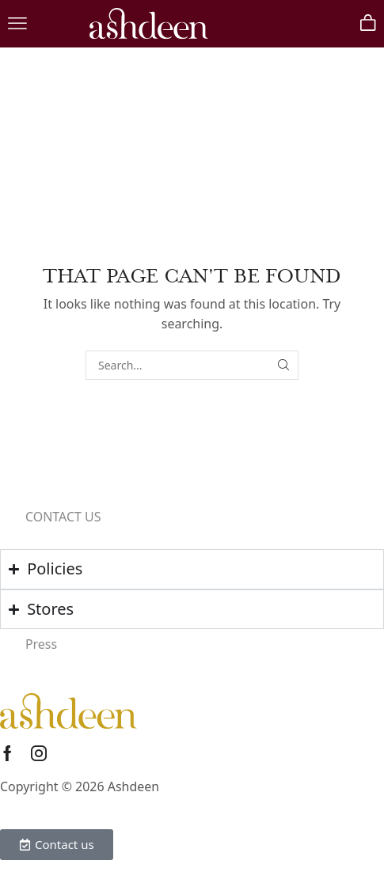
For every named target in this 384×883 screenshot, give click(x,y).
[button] (17, 23)
